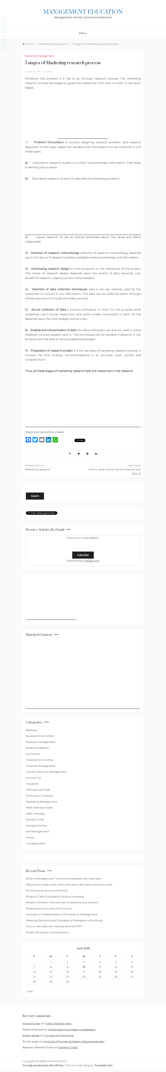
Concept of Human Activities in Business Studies (73, 1041)
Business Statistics (37, 747)
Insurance (32, 783)
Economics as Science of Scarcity (47, 890)
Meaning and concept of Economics (49, 908)
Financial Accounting (39, 759)
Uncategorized (35, 843)
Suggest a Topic (68, 1047)
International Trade (38, 789)
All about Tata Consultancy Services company (55, 896)
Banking (31, 730)
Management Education (83, 12)
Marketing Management (39, 56)
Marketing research (37, 469)
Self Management (37, 831)
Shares (30, 837)
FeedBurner (91, 560)
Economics (33, 754)
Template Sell (103, 1065)
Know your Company (39, 795)
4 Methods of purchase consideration (71, 1029)
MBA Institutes (35, 813)
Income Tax (33, 777)
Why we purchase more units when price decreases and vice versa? (69, 884)
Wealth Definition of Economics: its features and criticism (62, 902)
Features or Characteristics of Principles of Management (62, 914)
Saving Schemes (36, 825)
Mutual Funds (35, 819)
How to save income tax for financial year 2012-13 (115, 471)
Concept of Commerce (59, 1035)
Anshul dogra (31, 1035)
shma (49, 71)
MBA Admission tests (39, 807)
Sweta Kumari (31, 1023)
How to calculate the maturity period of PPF (54, 926)
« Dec (29, 991)
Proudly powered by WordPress (43, 1065)
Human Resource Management (46, 771)
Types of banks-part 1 (58, 1023)
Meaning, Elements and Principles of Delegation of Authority (64, 920)
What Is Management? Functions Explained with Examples (63, 878)
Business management (40, 742)
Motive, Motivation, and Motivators (47, 932)
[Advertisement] (83, 118)
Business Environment (40, 736)
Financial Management (40, 765)
